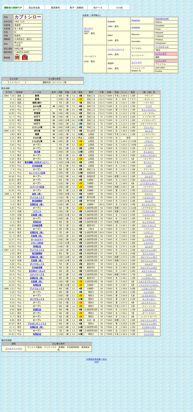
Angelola (135, 27)
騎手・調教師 (76, 7)
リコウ (149, 106)
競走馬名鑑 (34, 7)
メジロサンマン (149, 278)
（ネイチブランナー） (148, 281)
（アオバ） (149, 141)
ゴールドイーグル (13, 348)
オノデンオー (149, 299)
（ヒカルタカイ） (148, 295)
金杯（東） (37, 194)
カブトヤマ (136, 62)
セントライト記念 (37, 173)
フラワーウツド (149, 190)
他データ (97, 7)
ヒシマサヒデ (149, 222)
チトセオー (149, 152)
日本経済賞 (37, 225)
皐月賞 (37, 152)
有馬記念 (37, 246)
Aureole (111, 21)
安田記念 (37, 222)
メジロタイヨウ (149, 327)
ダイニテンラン (149, 204)
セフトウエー (149, 253)
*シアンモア (160, 53)
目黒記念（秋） (37, 232)
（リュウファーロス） (148, 285)
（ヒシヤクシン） (148, 302)
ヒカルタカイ (149, 309)
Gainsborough (162, 18)
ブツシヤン (149, 127)
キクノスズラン (149, 110)
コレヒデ (149, 131)
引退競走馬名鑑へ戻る (96, 359)
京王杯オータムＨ (37, 271)
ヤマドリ (149, 194)
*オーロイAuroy (88, 29)
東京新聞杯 (37, 201)
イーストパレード (116, 49)
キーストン (149, 162)
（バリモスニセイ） (148, 183)
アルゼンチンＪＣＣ (37, 323)
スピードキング (149, 225)
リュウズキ (149, 292)
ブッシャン (149, 330)
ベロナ (149, 166)
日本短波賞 (37, 166)
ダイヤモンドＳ (37, 264)
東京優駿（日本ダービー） (37, 162)
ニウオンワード (149, 288)
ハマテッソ (149, 232)
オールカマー (37, 239)
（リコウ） (149, 145)
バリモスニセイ (149, 211)
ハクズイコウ (149, 197)
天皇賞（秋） (37, 236)
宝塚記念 (37, 309)
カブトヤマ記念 (37, 187)
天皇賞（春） (37, 215)
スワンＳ (37, 211)
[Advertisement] (24, 69)
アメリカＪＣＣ (37, 197)
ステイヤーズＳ (37, 274)
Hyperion (135, 20)
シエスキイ (149, 243)
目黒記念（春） (37, 204)
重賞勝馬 (55, 7)
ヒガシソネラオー (148, 155)
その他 (119, 7)
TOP (96, 362)
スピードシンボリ (148, 250)
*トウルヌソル (162, 46)
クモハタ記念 (37, 243)
